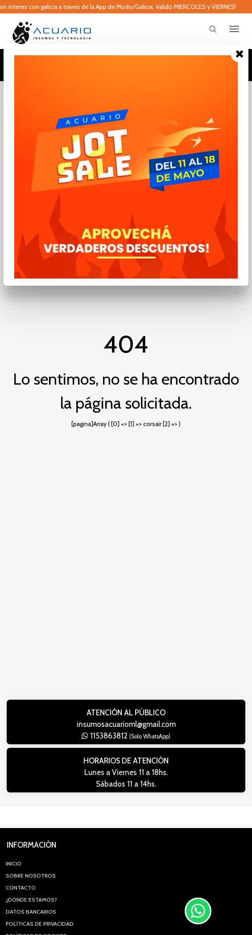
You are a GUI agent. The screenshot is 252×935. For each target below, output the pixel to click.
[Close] (239, 53)
